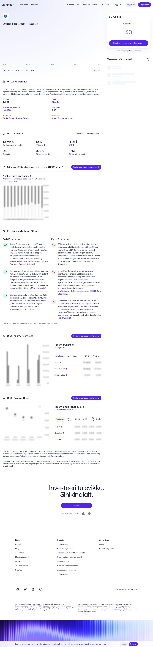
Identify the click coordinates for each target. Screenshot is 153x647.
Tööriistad (19, 553)
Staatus (18, 570)
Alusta (76, 505)
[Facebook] (17, 589)
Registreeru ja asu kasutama (86, 167)
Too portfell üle (21, 566)
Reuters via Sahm (26, 264)
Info (78, 5)
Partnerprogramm (106, 548)
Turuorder (128, 24)
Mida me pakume (91, 5)
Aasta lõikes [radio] (72, 356)
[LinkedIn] (33, 589)
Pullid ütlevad (11, 239)
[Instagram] (40, 589)
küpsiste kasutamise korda (95, 644)
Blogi (17, 548)
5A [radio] (27, 70)
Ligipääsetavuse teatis (66, 570)
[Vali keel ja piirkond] (116, 4)
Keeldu (123, 644)
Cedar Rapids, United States (16, 118)
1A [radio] (23, 70)
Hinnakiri (70, 5)
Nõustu (133, 644)
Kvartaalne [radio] (59, 356)
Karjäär (101, 544)
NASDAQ (7, 110)
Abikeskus (19, 561)
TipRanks (31, 309)
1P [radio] (4, 70)
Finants (55, 102)
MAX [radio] (32, 70)
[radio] (95, 70)
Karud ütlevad (60, 239)
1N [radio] (9, 70)
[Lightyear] (8, 4)
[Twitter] (25, 589)
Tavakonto (23, 5)
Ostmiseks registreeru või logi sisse (129, 43)
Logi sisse (131, 5)
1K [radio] (13, 70)
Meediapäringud (22, 557)
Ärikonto (34, 5)
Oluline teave (62, 544)
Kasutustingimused (65, 548)
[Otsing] (121, 4)
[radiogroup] (19, 70)
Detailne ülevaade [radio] (93, 134)
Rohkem (106, 5)
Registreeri (144, 5)
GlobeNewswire (38, 288)
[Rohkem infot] (148, 59)
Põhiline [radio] (80, 134)
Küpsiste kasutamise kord (67, 566)
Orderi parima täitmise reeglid (69, 557)
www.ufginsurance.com (63, 118)
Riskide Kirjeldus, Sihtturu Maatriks (71, 553)
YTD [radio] (18, 70)
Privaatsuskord (63, 561)
